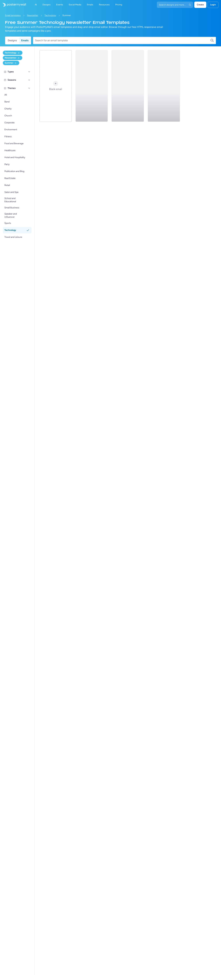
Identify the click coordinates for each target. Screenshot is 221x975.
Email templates (13, 15)
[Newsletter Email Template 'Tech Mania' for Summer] (164, 86)
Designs (12, 40)
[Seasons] (29, 80)
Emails (24, 40)
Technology (50, 15)
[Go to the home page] (13, 5)
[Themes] (29, 88)
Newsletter (32, 15)
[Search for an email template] (122, 40)
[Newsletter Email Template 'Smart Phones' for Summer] (128, 86)
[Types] (29, 72)
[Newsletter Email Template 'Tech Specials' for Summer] (92, 86)
